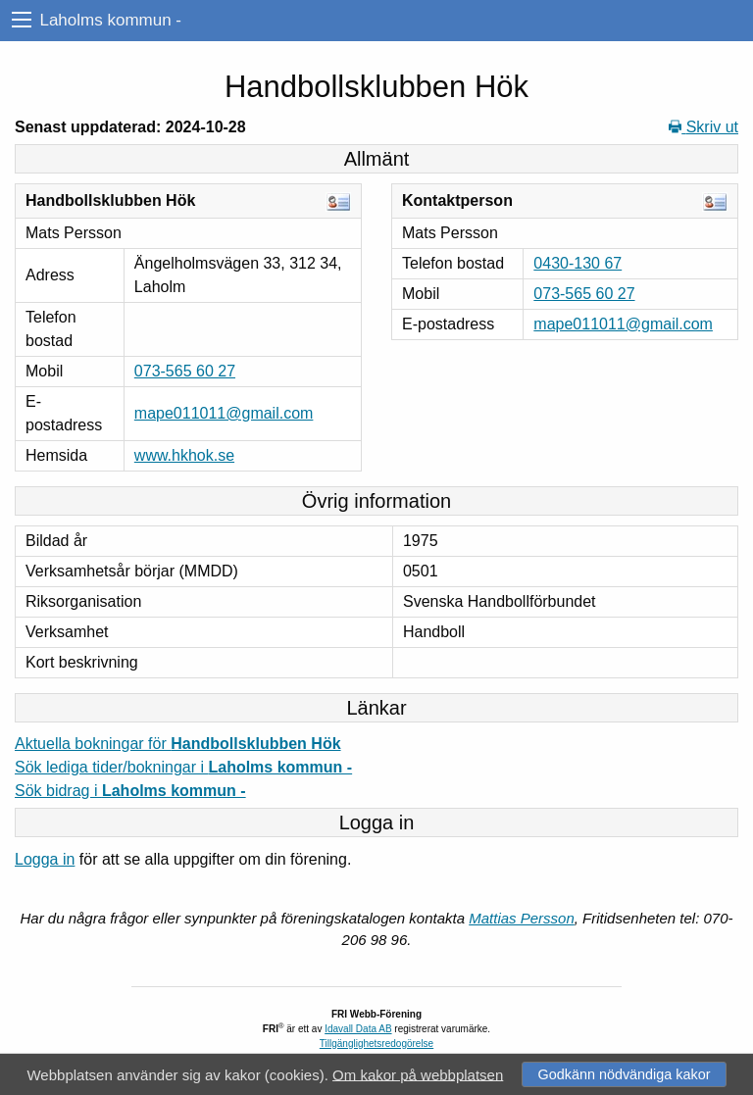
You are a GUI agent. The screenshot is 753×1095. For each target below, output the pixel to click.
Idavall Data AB (358, 1028)
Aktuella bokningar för (178, 743)
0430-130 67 (577, 263)
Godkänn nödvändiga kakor (623, 1074)
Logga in (45, 859)
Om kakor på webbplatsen (417, 1074)
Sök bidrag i (130, 790)
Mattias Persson (522, 918)
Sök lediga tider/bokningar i (183, 767)
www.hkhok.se (184, 455)
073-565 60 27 (184, 371)
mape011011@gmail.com (224, 413)
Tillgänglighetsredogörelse (376, 1043)
